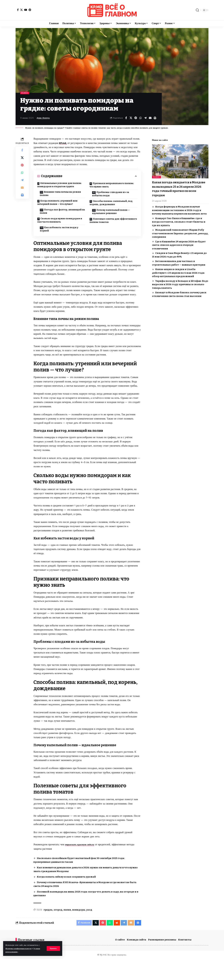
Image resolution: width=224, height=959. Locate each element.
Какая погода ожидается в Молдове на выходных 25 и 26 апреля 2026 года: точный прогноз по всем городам (177, 186)
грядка (48, 909)
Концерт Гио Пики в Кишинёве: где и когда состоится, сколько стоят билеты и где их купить (178, 220)
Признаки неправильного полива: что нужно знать (112, 185)
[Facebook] (17, 10)
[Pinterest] (30, 10)
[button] (53, 948)
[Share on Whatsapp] (140, 118)
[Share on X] (131, 118)
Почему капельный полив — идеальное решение (111, 212)
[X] (21, 10)
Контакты (184, 939)
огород (58, 909)
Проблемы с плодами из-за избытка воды (111, 194)
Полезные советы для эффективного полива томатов (113, 221)
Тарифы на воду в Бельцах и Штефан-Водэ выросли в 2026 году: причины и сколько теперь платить (180, 282)
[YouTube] (25, 10)
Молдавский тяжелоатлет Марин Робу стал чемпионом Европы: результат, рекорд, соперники (180, 231)
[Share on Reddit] (116, 922)
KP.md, (63, 143)
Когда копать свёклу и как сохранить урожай (67, 876)
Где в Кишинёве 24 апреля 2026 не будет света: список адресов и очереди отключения (179, 243)
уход (89, 909)
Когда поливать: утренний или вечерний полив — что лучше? (57, 203)
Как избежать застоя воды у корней (59, 229)
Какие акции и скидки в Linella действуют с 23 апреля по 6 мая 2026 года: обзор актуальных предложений (178, 271)
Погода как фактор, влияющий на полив (61, 212)
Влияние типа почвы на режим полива (61, 194)
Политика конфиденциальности (20, 948)
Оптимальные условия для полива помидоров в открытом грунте (59, 185)
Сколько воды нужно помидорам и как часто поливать (59, 221)
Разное (25, 93)
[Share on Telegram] (145, 118)
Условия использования (16, 952)
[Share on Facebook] (126, 118)
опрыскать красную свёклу (80, 844)
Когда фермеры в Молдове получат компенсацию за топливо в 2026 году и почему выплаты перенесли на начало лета (179, 208)
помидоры (78, 909)
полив (67, 909)
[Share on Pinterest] (135, 118)
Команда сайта (136, 939)
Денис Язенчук (44, 118)
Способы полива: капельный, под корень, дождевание (111, 203)
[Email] (150, 118)
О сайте (120, 939)
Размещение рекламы (162, 939)
